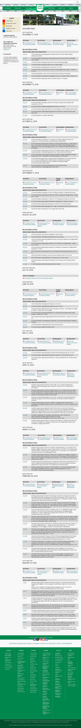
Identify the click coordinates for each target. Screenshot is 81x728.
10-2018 (25, 496)
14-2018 (25, 523)
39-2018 (25, 320)
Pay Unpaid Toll (8, 667)
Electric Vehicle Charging (20, 668)
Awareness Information (58, 696)
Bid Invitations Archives (46, 678)
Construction (20, 686)
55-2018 (25, 201)
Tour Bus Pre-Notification (20, 665)
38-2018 (25, 316)
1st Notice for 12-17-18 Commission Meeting (29, 43)
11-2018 (25, 502)
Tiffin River (32, 658)
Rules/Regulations (67, 643)
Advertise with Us (46, 710)
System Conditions (57, 682)
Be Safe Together (71, 685)
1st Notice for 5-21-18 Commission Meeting (29, 341)
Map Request (20, 690)
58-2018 (25, 208)
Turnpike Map (20, 653)
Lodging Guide (20, 688)
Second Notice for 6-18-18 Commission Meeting (47, 294)
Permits (31, 682)
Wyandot (32, 660)
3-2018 (24, 598)
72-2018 (25, 62)
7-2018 (24, 618)
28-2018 (25, 408)
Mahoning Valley (33, 671)
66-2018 (25, 106)
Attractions (19, 656)
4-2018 (24, 605)
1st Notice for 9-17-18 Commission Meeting (29, 183)
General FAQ (58, 662)
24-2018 (25, 385)
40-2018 (25, 324)
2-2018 (24, 591)
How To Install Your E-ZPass (8, 655)
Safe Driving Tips (21, 691)
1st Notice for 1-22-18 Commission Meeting (29, 571)
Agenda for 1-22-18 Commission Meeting (59, 571)
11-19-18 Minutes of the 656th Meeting (70, 93)
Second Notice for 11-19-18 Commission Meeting (46, 93)
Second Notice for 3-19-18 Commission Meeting (45, 438)
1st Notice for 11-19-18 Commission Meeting (30, 93)
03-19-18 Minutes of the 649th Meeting (72, 438)
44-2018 (25, 239)
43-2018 (25, 237)
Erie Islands (32, 677)
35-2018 (25, 306)
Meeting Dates (58, 655)
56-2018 (25, 204)
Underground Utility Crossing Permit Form (46, 703)
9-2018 (24, 627)
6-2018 (24, 614)
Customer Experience (57, 679)
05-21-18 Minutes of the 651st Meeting (72, 342)
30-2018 (25, 420)
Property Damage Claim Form (21, 684)
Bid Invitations (46, 673)
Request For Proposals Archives (45, 683)
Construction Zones (11, 23)
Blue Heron (32, 679)
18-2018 (25, 548)
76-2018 (25, 73)
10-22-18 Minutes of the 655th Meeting (70, 130)
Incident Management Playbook (58, 690)
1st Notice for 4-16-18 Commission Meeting (29, 373)
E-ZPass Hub (8, 653)
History (56, 666)
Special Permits (13, 643)
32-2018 (25, 355)
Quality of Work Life (58, 676)
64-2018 (25, 165)
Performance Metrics (58, 672)
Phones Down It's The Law (71, 679)
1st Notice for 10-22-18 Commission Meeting (30, 130)
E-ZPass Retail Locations (8, 660)
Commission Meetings (58, 653)
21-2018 (25, 454)
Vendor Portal (46, 660)
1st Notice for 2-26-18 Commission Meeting (29, 484)
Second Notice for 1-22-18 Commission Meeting (43, 572)
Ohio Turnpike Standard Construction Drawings (46, 667)
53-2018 (25, 195)
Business (52, 8)
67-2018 (25, 109)
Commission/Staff (59, 659)
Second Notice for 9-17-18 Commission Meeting (47, 183)
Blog (69, 660)
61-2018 (25, 150)
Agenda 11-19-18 (60, 93)
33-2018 (25, 357)
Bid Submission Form (46, 675)
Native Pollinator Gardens (71, 670)
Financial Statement (45, 697)
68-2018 (25, 111)
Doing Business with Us (46, 658)
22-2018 (25, 461)
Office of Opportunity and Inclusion (46, 712)
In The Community (72, 667)
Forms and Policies (45, 694)
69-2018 (25, 115)
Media (71, 8)
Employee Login (22, 643)
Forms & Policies (8, 666)
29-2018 (25, 415)
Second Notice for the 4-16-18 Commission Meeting (43, 374)
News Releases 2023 (71, 658)
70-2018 (25, 54)
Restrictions (9, 26)
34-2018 (25, 304)
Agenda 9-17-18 (59, 183)
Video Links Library (70, 665)
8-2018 (24, 622)
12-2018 (25, 509)
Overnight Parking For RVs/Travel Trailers (21, 662)
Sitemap (59, 643)
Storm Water (70, 672)
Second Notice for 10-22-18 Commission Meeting (46, 130)
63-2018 (25, 158)
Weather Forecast (10, 28)
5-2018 (24, 610)
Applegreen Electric (20, 676)
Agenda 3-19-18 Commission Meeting (58, 438)
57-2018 (25, 206)
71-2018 (25, 58)
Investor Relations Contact (47, 655)
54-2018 (25, 199)
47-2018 (25, 251)
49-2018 (25, 257)
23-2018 (25, 467)
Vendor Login (46, 661)
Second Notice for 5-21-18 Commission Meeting (44, 341)
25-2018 (25, 390)
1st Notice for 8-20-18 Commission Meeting (29, 223)
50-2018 (25, 260)
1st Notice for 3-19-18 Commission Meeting (29, 438)
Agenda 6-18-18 (59, 294)
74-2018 (25, 67)
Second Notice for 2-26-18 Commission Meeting (43, 485)
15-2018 (25, 529)
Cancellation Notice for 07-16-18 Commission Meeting (39, 278)
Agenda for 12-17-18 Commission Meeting (59, 43)
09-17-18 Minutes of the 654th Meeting (71, 183)
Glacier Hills (32, 669)
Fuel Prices (9, 31)
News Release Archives (71, 655)
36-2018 (25, 308)
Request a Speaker (70, 677)
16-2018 (25, 536)
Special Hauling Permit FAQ (33, 685)
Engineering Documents (45, 671)
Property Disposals (45, 691)
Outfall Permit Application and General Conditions (46, 707)
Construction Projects (45, 664)
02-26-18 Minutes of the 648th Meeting (71, 485)
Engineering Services (45, 686)
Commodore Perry (33, 662)
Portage (32, 672)
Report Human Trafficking (58, 694)
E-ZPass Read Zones (8, 658)
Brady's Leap (33, 667)
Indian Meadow (33, 681)
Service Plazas (20, 658)
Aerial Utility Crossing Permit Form (46, 699)
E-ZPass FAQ (8, 664)
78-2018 (25, 78)
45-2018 (25, 243)
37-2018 (25, 312)
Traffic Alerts (9, 21)
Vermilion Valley (33, 664)
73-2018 (25, 64)
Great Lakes (32, 674)
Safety (56, 674)
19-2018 (25, 554)
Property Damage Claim (21, 682)
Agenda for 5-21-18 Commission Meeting (59, 341)
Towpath (32, 666)
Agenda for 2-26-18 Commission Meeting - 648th (58, 485)
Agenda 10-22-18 (60, 130)
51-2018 (25, 264)
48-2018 (25, 255)
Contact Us (6, 49)
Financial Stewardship (58, 684)
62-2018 (25, 154)
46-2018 (25, 247)
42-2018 (25, 234)
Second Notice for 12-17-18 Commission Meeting (44, 43)
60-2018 (25, 143)
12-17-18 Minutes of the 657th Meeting (72, 44)
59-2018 (25, 139)
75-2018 (25, 69)
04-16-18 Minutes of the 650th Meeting (71, 374)
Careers (30, 643)
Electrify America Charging (21, 671)
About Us (62, 8)
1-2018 (24, 582)
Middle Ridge (33, 676)
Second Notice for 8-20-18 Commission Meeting (43, 224)
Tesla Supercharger (20, 673)
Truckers (28, 8)
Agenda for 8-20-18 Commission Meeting (59, 223)
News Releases (71, 653)
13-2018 (25, 516)
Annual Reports (58, 660)
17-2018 (25, 541)
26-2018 (25, 397)
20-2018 (25, 447)
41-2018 (25, 327)
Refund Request (21, 679)
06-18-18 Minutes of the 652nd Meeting (71, 294)
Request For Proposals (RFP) (46, 680)
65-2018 (25, 102)
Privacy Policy (52, 643)
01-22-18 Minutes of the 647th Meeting (72, 571)
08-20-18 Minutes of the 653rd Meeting (72, 223)
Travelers (17, 8)
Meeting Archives (59, 657)
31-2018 (25, 352)
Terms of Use (43, 643)
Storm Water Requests (70, 674)
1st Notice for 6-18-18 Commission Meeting (29, 294)
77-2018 (25, 76)
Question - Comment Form (58, 670)
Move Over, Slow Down (71, 682)
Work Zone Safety (72, 684)
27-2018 (25, 402)
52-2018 (25, 192)
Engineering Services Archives (46, 689)
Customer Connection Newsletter (70, 662)
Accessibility (36, 643)
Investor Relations (47, 653)
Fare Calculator (8, 662)
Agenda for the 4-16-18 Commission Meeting (59, 373)
